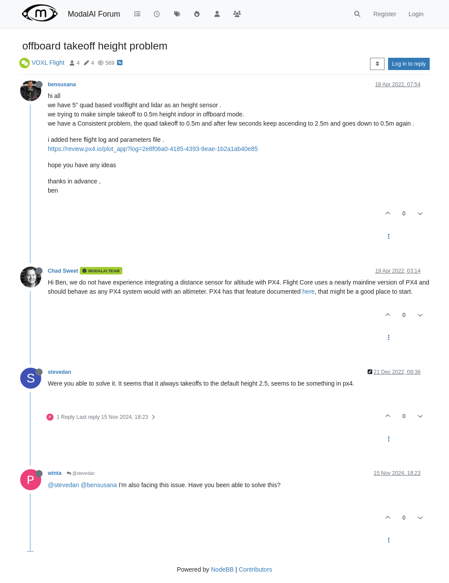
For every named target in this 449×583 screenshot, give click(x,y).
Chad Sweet (63, 271)
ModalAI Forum (94, 14)
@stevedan (81, 473)
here (309, 291)
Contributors (255, 569)
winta (54, 473)
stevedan (59, 372)
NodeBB (222, 569)
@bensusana (99, 484)
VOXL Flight (48, 62)
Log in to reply (409, 64)
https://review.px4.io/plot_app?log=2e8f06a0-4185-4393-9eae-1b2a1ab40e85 (153, 148)
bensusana (62, 84)
